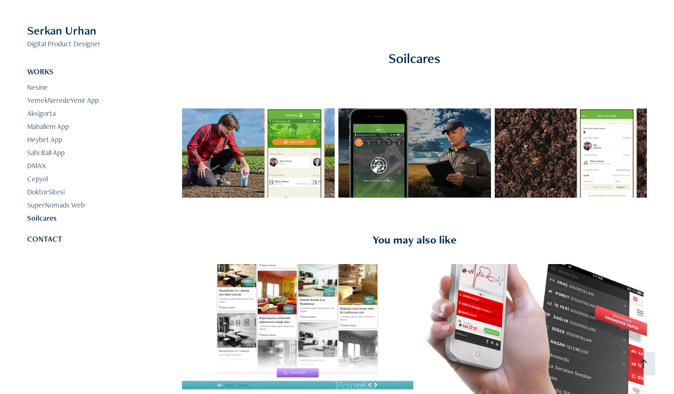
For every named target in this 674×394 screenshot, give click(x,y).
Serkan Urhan (61, 30)
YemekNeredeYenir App (63, 100)
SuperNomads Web (56, 205)
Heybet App (44, 139)
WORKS (40, 71)
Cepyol (37, 179)
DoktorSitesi (46, 192)
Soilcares (42, 218)
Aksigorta (41, 113)
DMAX (36, 166)
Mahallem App (48, 126)
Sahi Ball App (46, 153)
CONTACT (44, 239)
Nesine (37, 87)
